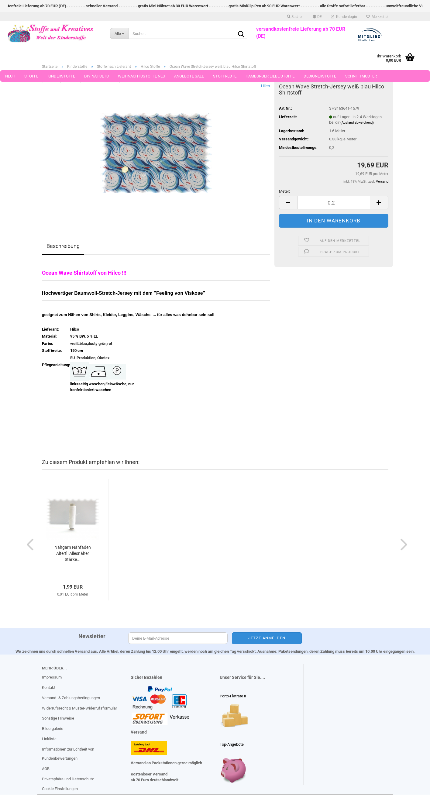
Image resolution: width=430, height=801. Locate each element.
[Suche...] (119, 33)
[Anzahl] (333, 202)
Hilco (265, 86)
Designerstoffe (320, 76)
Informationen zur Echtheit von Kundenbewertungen (68, 754)
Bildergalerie (52, 728)
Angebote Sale (189, 76)
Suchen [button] (295, 17)
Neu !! (10, 76)
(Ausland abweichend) (357, 123)
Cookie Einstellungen (60, 788)
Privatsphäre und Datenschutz (68, 779)
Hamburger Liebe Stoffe (270, 76)
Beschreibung (63, 246)
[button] (317, 16)
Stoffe (31, 76)
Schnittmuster (361, 76)
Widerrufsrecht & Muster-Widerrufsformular (79, 708)
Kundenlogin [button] (344, 17)
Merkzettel (377, 17)
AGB (46, 768)
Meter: (284, 191)
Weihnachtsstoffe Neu (141, 76)
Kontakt (48, 687)
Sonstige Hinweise (58, 718)
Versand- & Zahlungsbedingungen (71, 698)
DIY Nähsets (96, 76)
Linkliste (49, 739)
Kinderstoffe (61, 76)
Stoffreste (224, 76)
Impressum (52, 677)
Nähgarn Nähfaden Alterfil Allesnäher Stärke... (72, 553)
